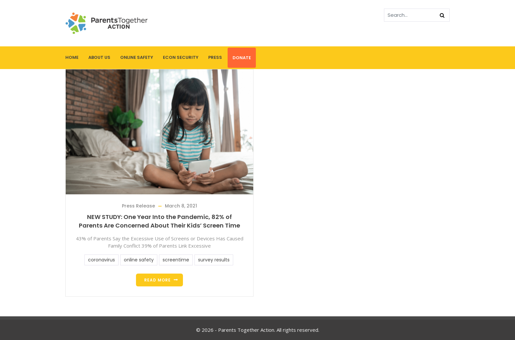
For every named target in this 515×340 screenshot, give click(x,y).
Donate (242, 58)
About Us (99, 57)
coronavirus (101, 259)
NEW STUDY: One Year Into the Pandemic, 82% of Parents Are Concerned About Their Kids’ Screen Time (159, 221)
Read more (157, 280)
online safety (139, 259)
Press (215, 57)
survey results (214, 259)
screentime (176, 259)
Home (71, 57)
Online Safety (136, 57)
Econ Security (180, 57)
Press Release (138, 206)
